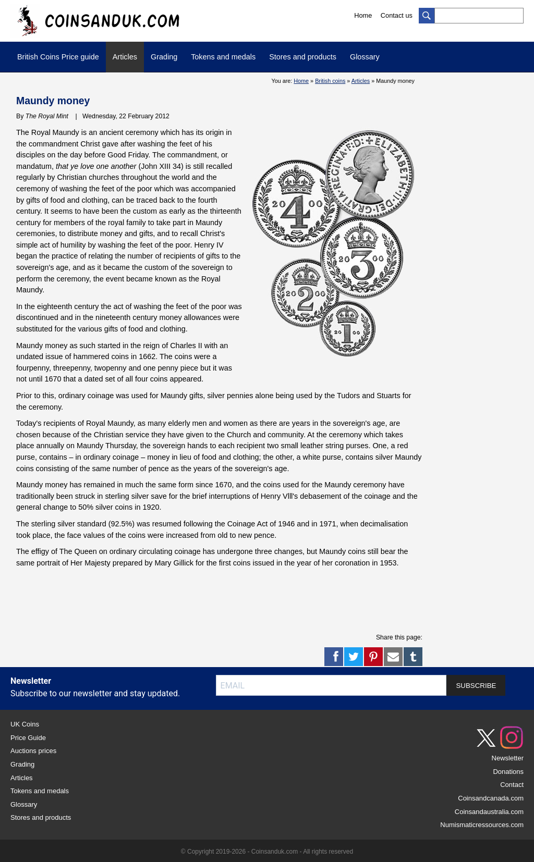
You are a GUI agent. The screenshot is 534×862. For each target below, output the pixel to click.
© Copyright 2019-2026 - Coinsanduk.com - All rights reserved (267, 851)
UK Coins (24, 724)
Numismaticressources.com (482, 825)
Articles (125, 57)
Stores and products (302, 57)
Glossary (365, 57)
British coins (330, 81)
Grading (164, 57)
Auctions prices (33, 751)
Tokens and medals (223, 57)
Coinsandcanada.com (491, 798)
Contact (512, 785)
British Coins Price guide (58, 57)
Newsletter (508, 758)
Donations (508, 771)
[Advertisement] (206, 599)
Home (363, 15)
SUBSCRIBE (476, 685)
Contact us (396, 15)
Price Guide (28, 738)
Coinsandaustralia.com (489, 812)
